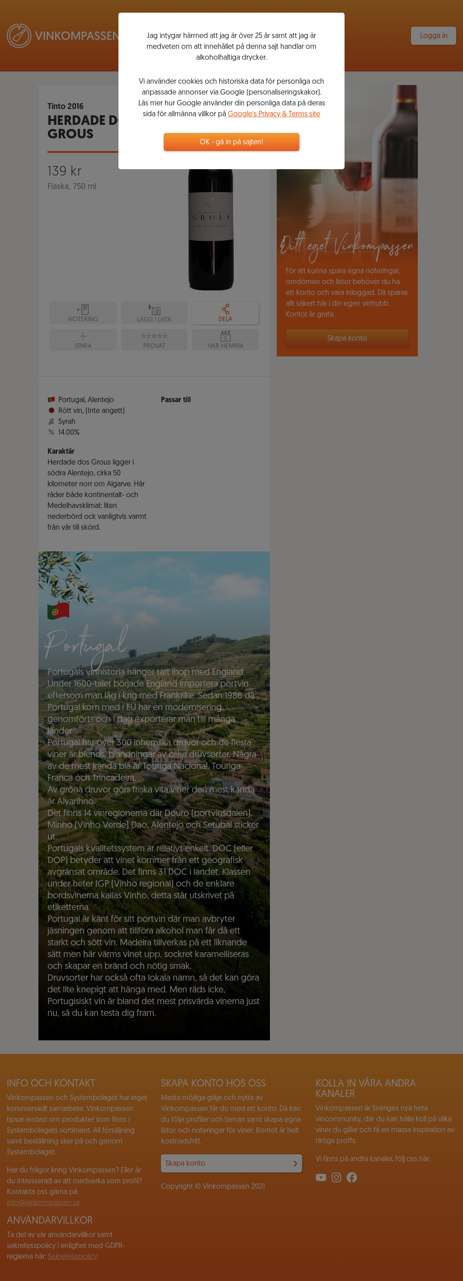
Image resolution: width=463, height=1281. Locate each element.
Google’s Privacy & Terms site (274, 114)
